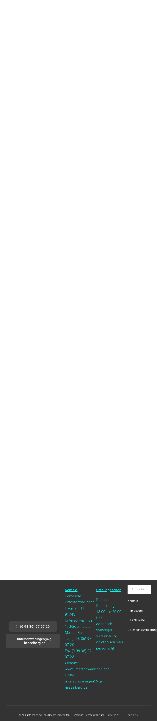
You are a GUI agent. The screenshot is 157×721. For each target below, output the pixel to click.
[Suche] (132, 589)
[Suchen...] (139, 589)
